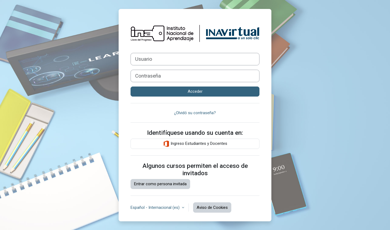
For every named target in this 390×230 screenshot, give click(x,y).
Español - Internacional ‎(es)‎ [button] (156, 207)
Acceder (195, 91)
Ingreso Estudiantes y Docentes (195, 143)
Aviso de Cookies (212, 207)
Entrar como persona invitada (160, 183)
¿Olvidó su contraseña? (195, 112)
